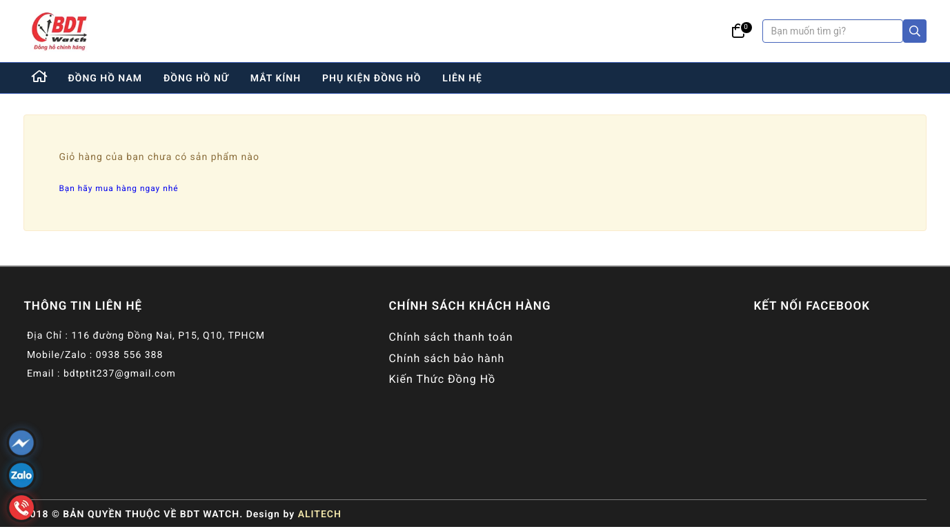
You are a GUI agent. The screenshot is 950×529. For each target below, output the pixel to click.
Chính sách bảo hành (446, 358)
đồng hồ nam (105, 78)
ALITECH (320, 514)
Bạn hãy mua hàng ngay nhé (118, 188)
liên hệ (462, 78)
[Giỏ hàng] (738, 31)
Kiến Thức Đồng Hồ (441, 379)
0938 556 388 (130, 355)
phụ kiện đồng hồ (371, 78)
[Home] (40, 78)
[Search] (915, 31)
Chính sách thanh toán (450, 336)
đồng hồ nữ (196, 78)
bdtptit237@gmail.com (119, 373)
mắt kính (275, 78)
